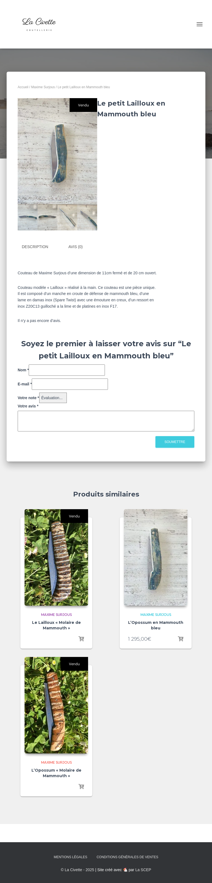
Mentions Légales (70, 857)
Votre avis (28, 406)
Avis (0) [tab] (75, 247)
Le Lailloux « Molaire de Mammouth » (56, 625)
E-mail (25, 384)
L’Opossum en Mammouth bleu (155, 625)
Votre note (28, 397)
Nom (23, 370)
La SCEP (143, 870)
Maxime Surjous (43, 87)
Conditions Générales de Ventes (127, 857)
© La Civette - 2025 (77, 870)
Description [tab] (35, 247)
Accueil (23, 87)
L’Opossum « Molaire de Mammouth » (56, 773)
